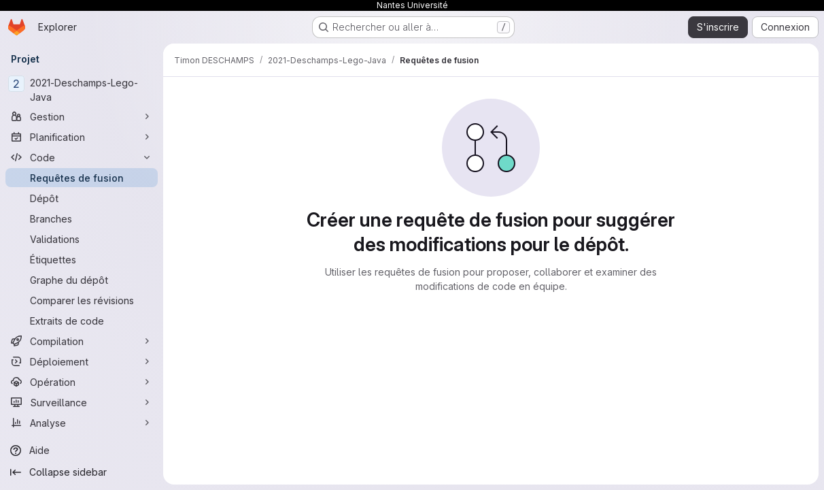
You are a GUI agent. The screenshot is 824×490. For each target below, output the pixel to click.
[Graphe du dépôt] (81, 279)
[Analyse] (81, 422)
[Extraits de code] (81, 320)
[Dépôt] (81, 198)
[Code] (81, 157)
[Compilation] (81, 340)
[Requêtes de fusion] (81, 177)
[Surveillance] (81, 402)
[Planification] (81, 136)
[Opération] (81, 381)
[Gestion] (81, 116)
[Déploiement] (81, 361)
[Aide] (81, 450)
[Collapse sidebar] (81, 472)
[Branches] (81, 218)
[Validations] (81, 238)
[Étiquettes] (81, 259)
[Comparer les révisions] (81, 300)
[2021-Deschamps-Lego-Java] (81, 89)
